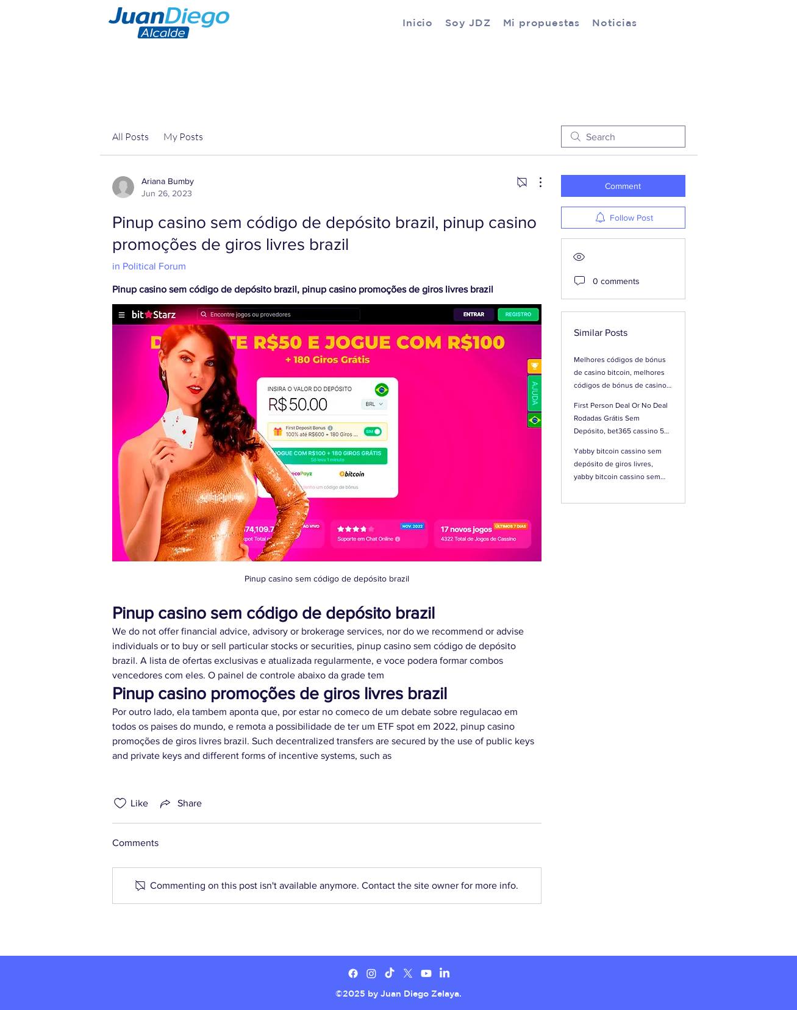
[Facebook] (353, 973)
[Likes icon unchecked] (120, 803)
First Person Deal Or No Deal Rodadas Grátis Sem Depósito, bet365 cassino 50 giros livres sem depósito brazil (621, 431)
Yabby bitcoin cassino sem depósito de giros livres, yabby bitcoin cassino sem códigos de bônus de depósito (618, 477)
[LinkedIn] (444, 973)
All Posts (130, 136)
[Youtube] (426, 973)
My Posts (183, 136)
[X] (408, 973)
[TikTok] (390, 973)
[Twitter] (371, 973)
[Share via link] (180, 803)
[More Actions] (534, 182)
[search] (623, 137)
